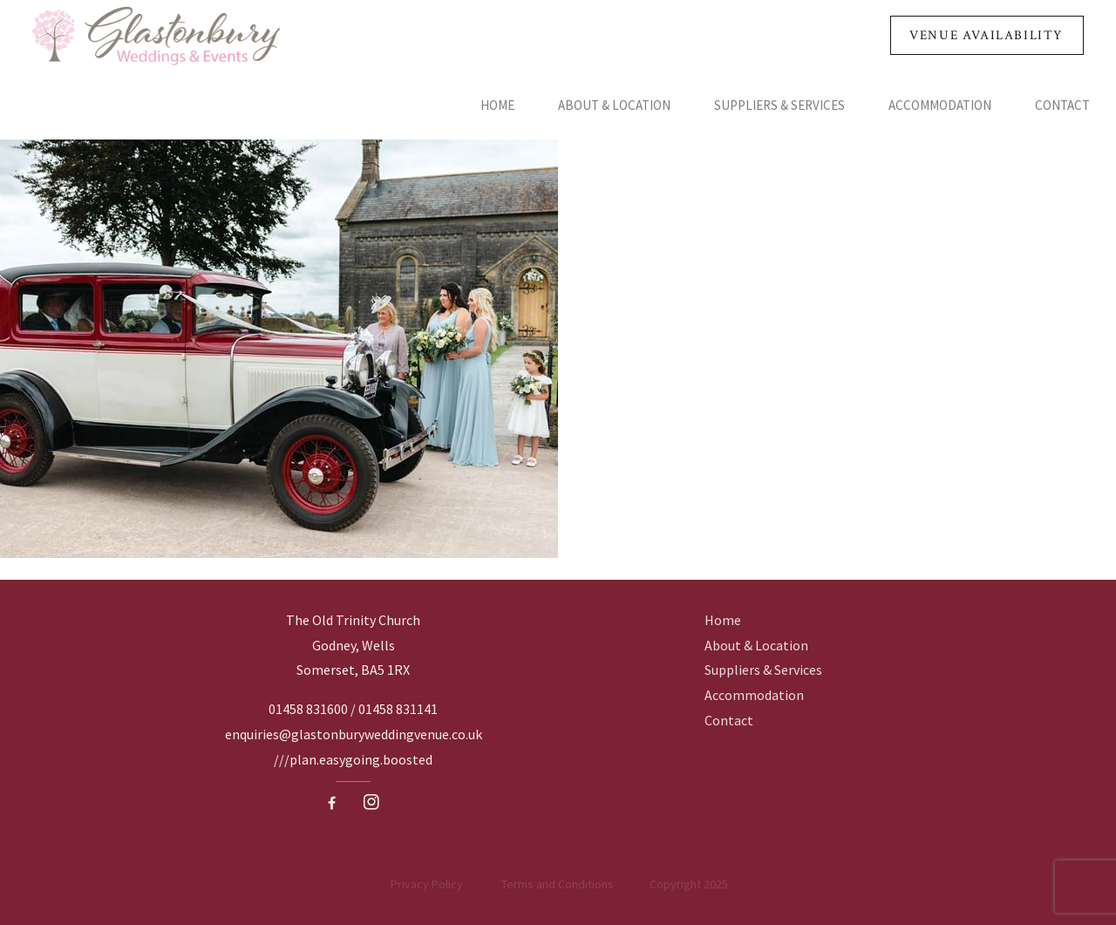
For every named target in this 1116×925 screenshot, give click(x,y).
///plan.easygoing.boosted (353, 759)
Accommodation (939, 105)
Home (497, 105)
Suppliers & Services (779, 105)
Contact (1062, 105)
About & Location (614, 105)
